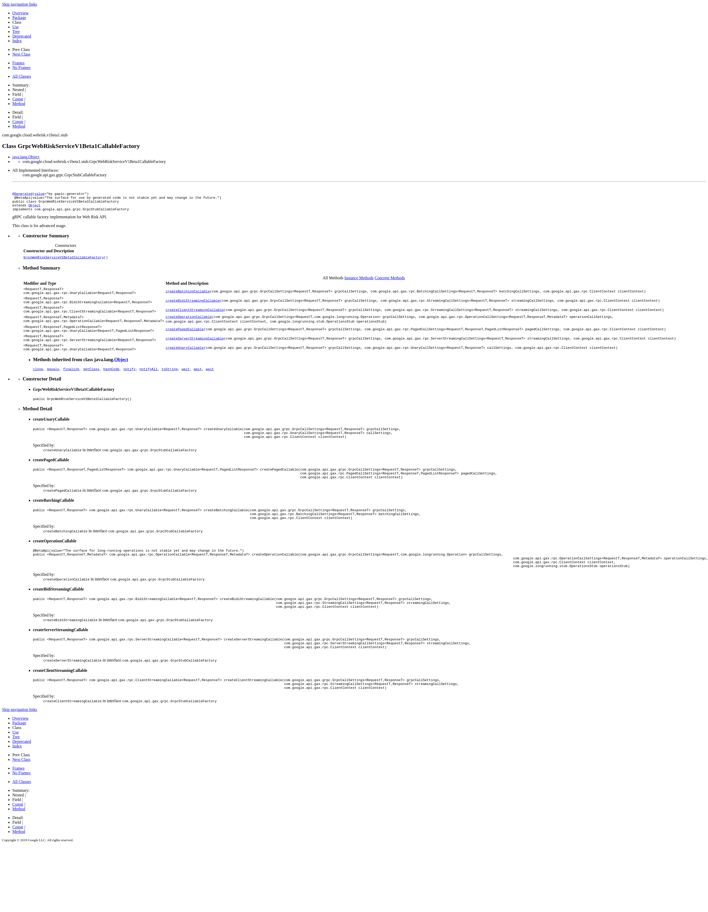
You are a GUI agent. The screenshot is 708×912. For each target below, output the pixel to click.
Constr (17, 99)
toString (169, 383)
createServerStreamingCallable (195, 350)
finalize (71, 383)
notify (129, 383)
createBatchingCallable (188, 295)
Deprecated (21, 36)
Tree (16, 31)
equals (53, 383)
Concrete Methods (390, 282)
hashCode (111, 383)
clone (38, 383)
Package (19, 17)
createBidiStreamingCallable (193, 306)
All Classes (21, 76)
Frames (18, 63)
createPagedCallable (185, 339)
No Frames (21, 67)
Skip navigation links (19, 4)
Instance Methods (358, 282)
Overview (20, 13)
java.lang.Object (25, 157)
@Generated (22, 194)
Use (15, 27)
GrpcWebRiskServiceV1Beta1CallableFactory (63, 261)
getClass (91, 383)
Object (34, 208)
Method (18, 103)
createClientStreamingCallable (195, 317)
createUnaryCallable (185, 360)
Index (17, 41)
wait (186, 383)
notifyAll (149, 383)
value (40, 194)
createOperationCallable (189, 326)
